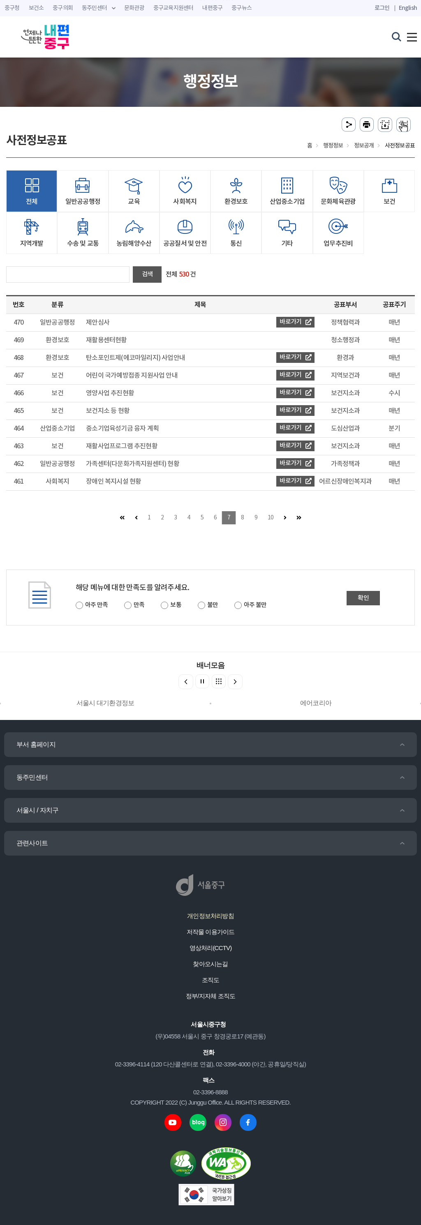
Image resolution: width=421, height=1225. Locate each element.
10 (270, 517)
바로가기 (295, 321)
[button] (235, 681)
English (408, 8)
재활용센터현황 (106, 340)
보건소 (36, 8)
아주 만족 (96, 605)
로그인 (382, 8)
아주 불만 (255, 605)
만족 (139, 605)
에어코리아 (315, 702)
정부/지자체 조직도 (210, 995)
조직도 (211, 979)
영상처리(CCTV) (211, 947)
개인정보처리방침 (210, 915)
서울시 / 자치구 (37, 810)
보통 (175, 605)
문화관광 (134, 8)
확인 (363, 598)
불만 (212, 605)
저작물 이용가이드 (211, 931)
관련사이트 (32, 843)
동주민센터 (32, 777)
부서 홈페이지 (36, 744)
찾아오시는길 (210, 963)
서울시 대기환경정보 (105, 702)
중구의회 (63, 8)
